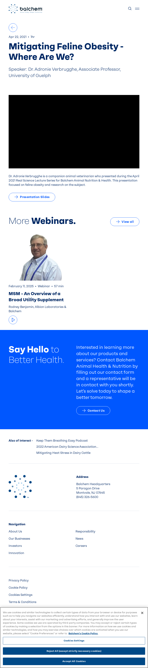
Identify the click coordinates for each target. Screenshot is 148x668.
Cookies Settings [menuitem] (20, 595)
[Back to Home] (20, 486)
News (79, 538)
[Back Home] (26, 8)
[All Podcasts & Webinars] (13, 27)
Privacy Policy (19, 580)
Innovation (16, 553)
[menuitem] (41, 531)
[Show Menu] (137, 9)
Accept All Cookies (73, 661)
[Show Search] (130, 9)
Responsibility (85, 531)
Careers (81, 546)
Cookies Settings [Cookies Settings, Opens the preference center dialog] (74, 640)
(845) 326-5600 (87, 497)
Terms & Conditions (22, 602)
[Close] (142, 613)
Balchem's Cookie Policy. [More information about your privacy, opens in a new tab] (83, 633)
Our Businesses (19, 538)
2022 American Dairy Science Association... (67, 446)
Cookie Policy (18, 587)
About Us (15, 531)
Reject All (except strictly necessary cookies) (74, 651)
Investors (15, 546)
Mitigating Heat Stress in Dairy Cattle (63, 453)
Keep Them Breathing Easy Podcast (62, 440)
